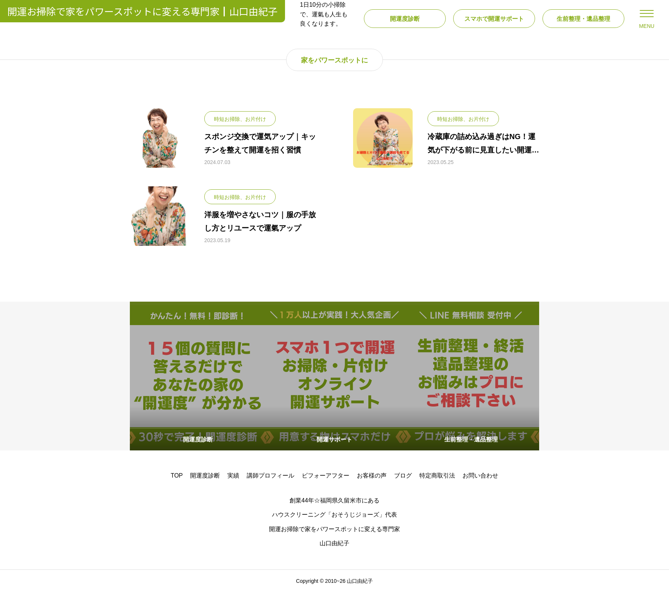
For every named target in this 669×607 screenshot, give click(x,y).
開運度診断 (205, 490)
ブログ (403, 490)
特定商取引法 (437, 490)
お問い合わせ (480, 490)
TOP (177, 490)
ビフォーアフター (325, 490)
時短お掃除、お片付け (240, 134)
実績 (233, 490)
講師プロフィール (270, 490)
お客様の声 (372, 490)
